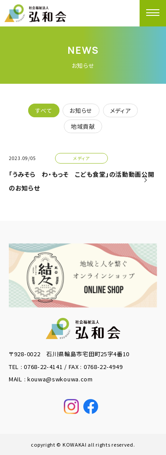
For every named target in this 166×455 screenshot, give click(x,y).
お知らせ (81, 110)
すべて (43, 110)
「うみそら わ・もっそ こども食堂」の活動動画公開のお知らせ (82, 181)
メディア (120, 110)
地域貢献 (83, 126)
